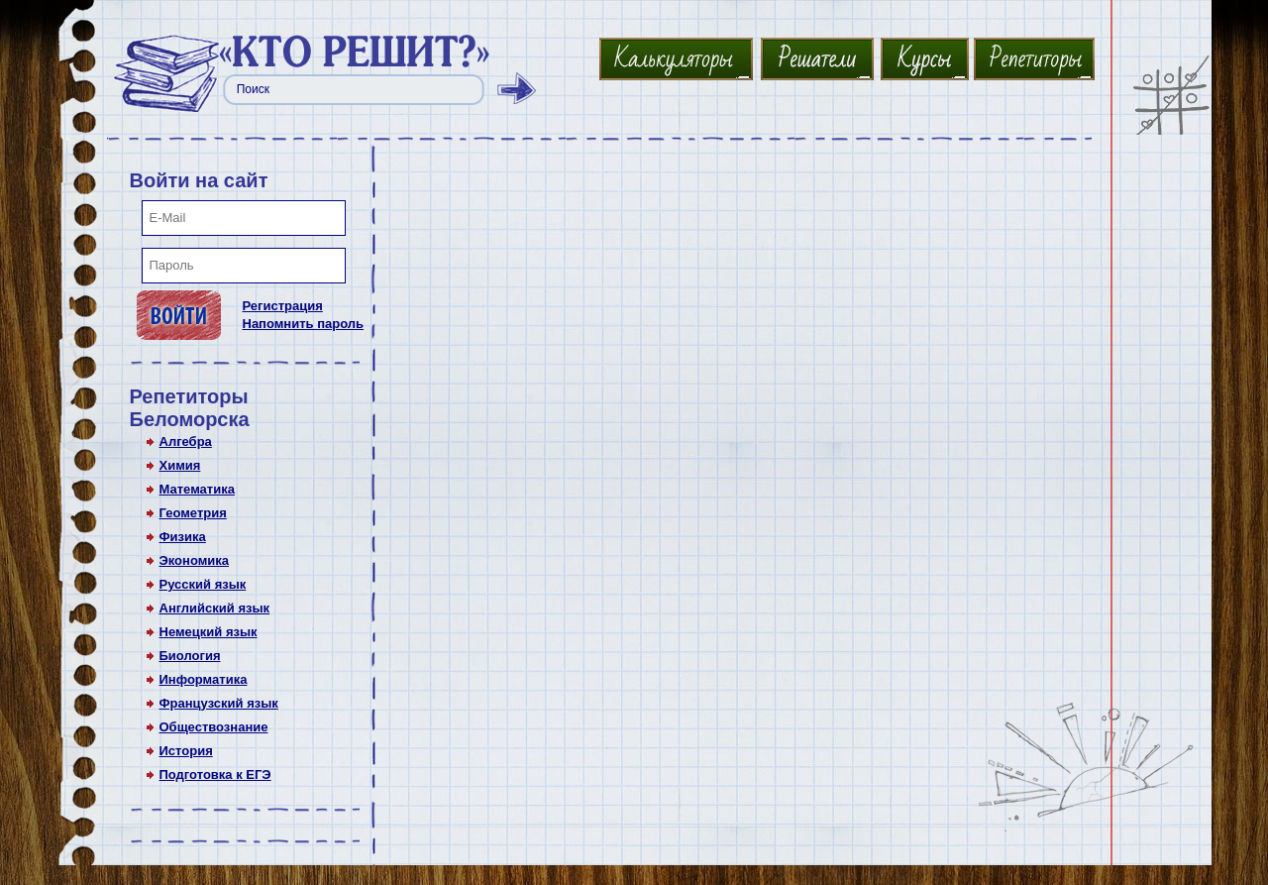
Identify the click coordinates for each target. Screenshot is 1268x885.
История (186, 750)
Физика (182, 536)
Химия (180, 465)
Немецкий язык (208, 631)
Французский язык (218, 703)
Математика (197, 489)
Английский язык (214, 608)
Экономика (194, 560)
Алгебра (185, 441)
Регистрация (283, 305)
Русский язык (203, 584)
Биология (190, 655)
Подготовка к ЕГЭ (215, 774)
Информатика (203, 679)
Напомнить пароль (304, 323)
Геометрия (193, 512)
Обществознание (213, 726)
